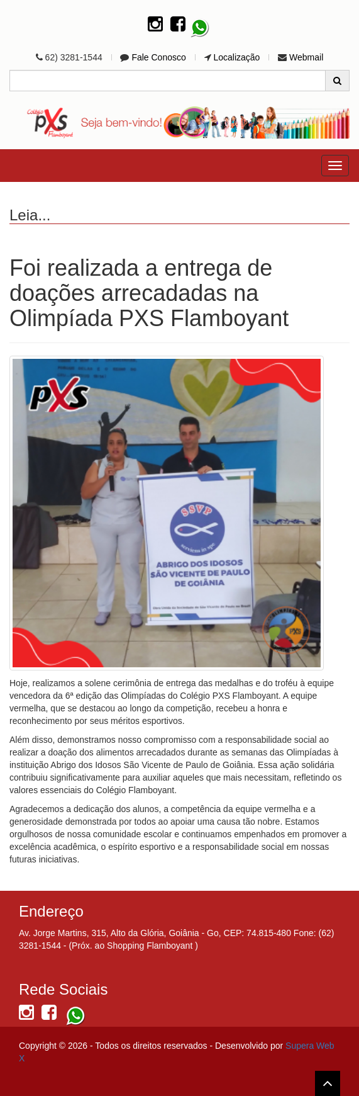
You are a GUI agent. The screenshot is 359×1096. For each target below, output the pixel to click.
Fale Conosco (158, 57)
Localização (236, 57)
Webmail (306, 57)
